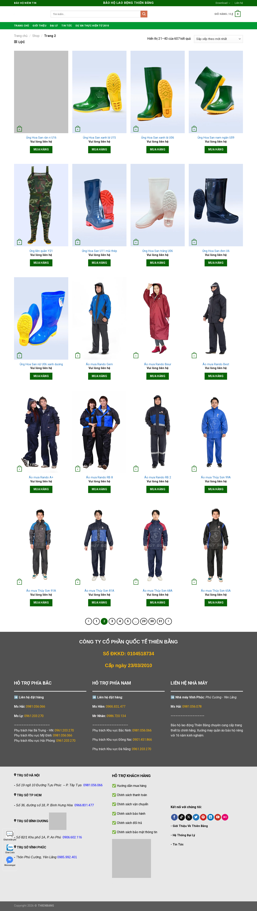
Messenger (9, 861)
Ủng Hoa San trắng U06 (157, 251)
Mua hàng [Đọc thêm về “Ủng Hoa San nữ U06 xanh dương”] (41, 376)
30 (152, 621)
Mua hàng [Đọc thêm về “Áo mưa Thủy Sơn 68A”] (157, 602)
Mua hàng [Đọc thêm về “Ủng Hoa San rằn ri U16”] (41, 149)
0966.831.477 (115, 706)
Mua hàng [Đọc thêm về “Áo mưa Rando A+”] (41, 489)
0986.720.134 (116, 716)
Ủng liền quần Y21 (41, 251)
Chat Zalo (10, 849)
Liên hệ (239, 2)
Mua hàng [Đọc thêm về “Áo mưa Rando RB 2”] (157, 489)
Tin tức (66, 25)
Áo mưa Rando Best (216, 364)
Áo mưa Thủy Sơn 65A (216, 590)
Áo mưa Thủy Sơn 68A (157, 590)
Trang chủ (21, 36)
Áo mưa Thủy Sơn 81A (99, 590)
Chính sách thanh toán (132, 795)
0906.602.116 (72, 837)
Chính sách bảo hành (131, 814)
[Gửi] (144, 14)
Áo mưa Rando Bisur (157, 364)
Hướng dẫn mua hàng (131, 786)
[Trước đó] (88, 621)
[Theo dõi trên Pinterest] (203, 817)
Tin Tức (178, 844)
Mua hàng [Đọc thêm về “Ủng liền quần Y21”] (41, 262)
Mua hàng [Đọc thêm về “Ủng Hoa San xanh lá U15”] (99, 149)
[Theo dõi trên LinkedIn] (210, 817)
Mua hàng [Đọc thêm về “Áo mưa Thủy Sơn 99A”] (215, 489)
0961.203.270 (64, 730)
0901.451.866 (142, 740)
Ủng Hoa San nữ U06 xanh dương (41, 364)
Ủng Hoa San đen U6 (215, 251)
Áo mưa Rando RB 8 (99, 477)
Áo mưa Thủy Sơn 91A (41, 590)
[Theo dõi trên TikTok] (181, 817)
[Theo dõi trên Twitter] (196, 817)
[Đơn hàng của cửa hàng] (218, 39)
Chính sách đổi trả (129, 823)
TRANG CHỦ (21, 25)
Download (223, 3)
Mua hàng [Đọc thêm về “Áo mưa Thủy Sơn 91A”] (41, 602)
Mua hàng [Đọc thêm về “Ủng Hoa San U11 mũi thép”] (99, 262)
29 (144, 621)
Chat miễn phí (9, 836)
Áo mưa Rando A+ (41, 477)
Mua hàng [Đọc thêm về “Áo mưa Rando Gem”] (99, 376)
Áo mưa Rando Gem (99, 364)
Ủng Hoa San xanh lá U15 (99, 137)
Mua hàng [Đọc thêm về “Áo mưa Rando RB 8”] (99, 489)
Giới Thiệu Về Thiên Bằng (190, 826)
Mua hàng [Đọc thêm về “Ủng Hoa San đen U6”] (215, 262)
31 (160, 621)
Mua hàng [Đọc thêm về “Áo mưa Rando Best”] (215, 376)
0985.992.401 (67, 857)
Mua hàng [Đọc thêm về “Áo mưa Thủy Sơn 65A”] (215, 602)
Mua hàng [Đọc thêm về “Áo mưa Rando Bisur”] (157, 376)
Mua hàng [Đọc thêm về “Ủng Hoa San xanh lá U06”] (157, 149)
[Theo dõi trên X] (189, 817)
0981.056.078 (192, 706)
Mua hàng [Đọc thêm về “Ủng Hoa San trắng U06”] (157, 262)
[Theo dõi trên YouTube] (217, 817)
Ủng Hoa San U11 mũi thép (99, 251)
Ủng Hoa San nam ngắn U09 (216, 137)
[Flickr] (225, 817)
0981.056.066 (35, 706)
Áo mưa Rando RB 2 (157, 477)
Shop (36, 36)
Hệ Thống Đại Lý (184, 835)
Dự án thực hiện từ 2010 (92, 25)
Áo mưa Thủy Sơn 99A (216, 477)
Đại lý (54, 25)
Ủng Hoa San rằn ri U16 (41, 137)
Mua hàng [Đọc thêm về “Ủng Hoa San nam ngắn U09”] (215, 149)
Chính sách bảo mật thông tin (137, 832)
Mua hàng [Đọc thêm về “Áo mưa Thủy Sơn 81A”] (99, 602)
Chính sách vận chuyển (132, 804)
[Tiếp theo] (168, 621)
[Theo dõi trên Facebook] (174, 817)
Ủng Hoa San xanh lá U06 (157, 137)
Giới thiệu (39, 25)
